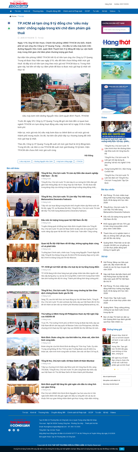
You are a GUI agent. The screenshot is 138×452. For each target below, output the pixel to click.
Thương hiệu (37, 11)
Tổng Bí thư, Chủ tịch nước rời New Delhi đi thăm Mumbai (67, 360)
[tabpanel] (116, 351)
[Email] (18, 430)
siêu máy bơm (25, 161)
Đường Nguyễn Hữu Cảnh (44, 161)
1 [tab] (115, 369)
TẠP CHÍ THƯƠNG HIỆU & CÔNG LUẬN (68, 445)
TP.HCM (79, 161)
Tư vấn (94, 11)
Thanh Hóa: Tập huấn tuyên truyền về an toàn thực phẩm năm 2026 (117, 300)
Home (12, 16)
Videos (110, 11)
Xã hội (102, 11)
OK (122, 449)
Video (104, 117)
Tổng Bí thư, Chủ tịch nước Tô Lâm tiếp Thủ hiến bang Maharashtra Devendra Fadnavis (117, 209)
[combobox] (116, 29)
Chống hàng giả (114, 329)
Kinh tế (26, 11)
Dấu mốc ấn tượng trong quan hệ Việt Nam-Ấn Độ (64, 220)
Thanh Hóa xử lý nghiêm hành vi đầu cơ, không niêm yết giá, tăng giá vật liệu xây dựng (117, 235)
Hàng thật (108, 4)
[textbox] (116, 29)
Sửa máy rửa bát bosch (111, 384)
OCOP (85, 11)
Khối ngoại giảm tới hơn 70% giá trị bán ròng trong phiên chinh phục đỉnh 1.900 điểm (117, 226)
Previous (104, 369)
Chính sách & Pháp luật (71, 11)
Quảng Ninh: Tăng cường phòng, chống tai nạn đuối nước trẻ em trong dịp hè (117, 309)
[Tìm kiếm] (117, 11)
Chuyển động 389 (52, 11)
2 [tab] (118, 369)
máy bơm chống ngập (64, 161)
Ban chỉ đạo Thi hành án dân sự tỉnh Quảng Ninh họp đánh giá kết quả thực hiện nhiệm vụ (117, 319)
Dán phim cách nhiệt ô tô (111, 380)
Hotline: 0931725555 (121, 4)
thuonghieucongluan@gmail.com (55, 426)
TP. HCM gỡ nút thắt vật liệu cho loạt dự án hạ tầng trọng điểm (70, 267)
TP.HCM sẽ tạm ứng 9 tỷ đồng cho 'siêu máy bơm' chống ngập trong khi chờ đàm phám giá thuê (54, 28)
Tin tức (17, 11)
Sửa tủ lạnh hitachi (109, 376)
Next (129, 369)
